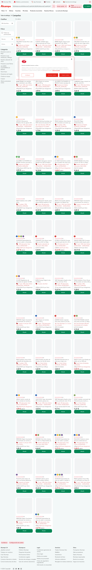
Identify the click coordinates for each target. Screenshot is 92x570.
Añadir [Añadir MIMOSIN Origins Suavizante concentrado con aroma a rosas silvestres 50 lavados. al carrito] (24, 332)
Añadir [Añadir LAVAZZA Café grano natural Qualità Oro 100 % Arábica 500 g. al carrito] (44, 173)
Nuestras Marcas (49, 11)
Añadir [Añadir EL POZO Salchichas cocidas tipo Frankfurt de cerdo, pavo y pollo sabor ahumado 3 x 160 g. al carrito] (63, 173)
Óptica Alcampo (77, 554)
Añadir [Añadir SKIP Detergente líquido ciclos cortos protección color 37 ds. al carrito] (63, 411)
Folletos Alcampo (24, 550)
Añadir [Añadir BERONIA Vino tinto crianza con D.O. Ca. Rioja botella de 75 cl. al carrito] (44, 451)
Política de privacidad (43, 558)
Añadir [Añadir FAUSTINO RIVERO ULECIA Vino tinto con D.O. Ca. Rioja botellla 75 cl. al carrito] (82, 332)
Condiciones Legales (24, 557)
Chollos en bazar (5, 76)
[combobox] (32, 6)
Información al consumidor (44, 565)
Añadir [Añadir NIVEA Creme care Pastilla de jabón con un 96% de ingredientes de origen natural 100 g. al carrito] (82, 372)
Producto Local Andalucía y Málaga (6, 56)
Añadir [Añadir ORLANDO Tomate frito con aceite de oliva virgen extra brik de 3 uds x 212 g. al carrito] (82, 54)
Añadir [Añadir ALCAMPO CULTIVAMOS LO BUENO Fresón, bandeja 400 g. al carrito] (63, 93)
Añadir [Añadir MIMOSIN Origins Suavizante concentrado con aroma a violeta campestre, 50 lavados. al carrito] (24, 530)
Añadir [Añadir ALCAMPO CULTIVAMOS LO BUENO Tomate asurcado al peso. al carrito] (24, 173)
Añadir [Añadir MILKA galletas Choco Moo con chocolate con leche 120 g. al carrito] (82, 491)
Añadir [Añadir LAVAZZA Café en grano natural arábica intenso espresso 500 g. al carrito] (44, 491)
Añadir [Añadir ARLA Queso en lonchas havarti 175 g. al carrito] (44, 93)
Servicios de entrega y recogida (27, 559)
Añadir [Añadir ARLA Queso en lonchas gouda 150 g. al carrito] (44, 332)
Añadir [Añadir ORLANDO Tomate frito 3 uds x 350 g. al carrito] (24, 54)
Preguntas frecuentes (24, 552)
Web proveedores (78, 552)
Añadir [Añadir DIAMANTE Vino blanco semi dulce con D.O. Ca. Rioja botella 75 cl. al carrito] (44, 253)
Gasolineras (58, 554)
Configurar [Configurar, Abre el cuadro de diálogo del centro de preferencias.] (27, 75)
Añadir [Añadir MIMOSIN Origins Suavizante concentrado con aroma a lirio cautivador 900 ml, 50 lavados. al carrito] (24, 451)
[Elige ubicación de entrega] (75, 6)
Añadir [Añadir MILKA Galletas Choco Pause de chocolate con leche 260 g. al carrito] (82, 292)
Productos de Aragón (6, 74)
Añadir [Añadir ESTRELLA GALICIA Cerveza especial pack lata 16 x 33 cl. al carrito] (63, 253)
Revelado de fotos (60, 557)
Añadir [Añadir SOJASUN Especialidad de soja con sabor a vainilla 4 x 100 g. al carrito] (63, 491)
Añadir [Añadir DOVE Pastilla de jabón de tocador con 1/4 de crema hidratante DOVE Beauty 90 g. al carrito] (44, 372)
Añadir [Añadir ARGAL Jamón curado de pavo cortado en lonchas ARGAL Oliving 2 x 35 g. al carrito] (24, 411)
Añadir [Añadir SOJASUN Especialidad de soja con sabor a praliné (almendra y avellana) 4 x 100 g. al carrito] (63, 451)
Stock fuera (4, 71)
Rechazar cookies (52, 75)
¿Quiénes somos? (5, 550)
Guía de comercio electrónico (27, 561)
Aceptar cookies (65, 75)
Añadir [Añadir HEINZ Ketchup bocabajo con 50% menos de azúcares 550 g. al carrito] (44, 133)
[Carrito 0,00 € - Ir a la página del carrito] (87, 6)
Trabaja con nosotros (6, 552)
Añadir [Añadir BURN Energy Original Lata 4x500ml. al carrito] (44, 292)
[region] (46, 68)
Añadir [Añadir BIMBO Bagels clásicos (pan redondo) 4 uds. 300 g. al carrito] (63, 54)
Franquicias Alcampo (79, 550)
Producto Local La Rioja (6, 52)
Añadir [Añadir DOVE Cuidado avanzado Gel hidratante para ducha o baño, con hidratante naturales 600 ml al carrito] (82, 411)
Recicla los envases (78, 559)
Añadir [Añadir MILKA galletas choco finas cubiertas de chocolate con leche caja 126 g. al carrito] (24, 372)
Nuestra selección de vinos (6, 60)
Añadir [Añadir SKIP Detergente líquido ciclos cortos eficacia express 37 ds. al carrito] (44, 213)
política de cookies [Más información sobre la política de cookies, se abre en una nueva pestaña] (56, 70)
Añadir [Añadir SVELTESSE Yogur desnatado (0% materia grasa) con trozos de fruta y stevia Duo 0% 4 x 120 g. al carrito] (44, 411)
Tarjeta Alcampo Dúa (61, 550)
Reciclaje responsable (79, 557)
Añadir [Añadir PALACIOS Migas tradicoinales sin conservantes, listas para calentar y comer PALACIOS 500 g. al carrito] (82, 133)
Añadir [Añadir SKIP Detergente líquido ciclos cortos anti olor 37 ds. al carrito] (63, 292)
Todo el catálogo (5, 15)
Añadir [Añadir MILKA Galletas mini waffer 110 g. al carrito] (24, 213)
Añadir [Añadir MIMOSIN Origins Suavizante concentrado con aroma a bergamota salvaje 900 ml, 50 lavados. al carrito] (82, 213)
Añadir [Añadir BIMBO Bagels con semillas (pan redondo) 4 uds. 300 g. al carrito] (24, 93)
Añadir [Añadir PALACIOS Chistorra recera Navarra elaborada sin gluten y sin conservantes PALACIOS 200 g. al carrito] (82, 451)
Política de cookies (42, 556)
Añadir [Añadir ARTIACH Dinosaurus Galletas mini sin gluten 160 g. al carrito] (24, 133)
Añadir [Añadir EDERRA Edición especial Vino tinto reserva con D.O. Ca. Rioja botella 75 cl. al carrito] (63, 332)
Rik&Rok (57, 552)
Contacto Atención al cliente (8, 559)
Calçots (3, 78)
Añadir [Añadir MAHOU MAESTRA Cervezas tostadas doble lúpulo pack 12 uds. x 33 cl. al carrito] (82, 253)
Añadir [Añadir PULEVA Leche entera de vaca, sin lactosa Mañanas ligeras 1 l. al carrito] (24, 491)
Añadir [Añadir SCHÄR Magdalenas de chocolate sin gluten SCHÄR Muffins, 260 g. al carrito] (24, 292)
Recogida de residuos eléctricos (63, 561)
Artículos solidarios (60, 559)
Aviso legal (40, 554)
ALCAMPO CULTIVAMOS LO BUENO (5, 67)
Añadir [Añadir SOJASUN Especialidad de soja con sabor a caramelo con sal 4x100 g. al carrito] (44, 530)
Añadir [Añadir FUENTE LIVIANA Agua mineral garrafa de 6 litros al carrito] (44, 54)
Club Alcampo (5, 554)
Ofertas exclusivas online (6, 81)
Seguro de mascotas (78, 561)
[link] (16, 542)
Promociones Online (24, 554)
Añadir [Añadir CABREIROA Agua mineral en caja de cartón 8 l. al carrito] (82, 93)
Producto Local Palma (7, 63)
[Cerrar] (72, 59)
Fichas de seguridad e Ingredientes (43, 561)
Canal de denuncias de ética (8, 561)
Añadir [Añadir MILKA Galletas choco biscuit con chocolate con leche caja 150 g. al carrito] (63, 133)
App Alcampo (4, 557)
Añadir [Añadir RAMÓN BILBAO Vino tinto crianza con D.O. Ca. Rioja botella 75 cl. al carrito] (82, 173)
